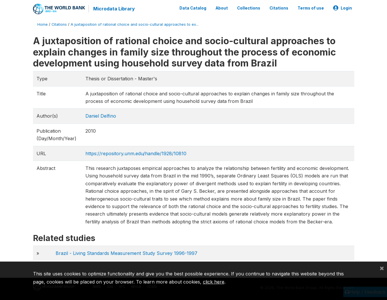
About (222, 8)
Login (342, 8)
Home (42, 24)
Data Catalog (192, 8)
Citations (278, 8)
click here (213, 282)
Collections (248, 8)
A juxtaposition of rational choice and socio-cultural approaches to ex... (135, 24)
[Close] (381, 267)
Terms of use (311, 8)
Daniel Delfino (100, 116)
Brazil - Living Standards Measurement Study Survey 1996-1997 (126, 253)
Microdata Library (114, 9)
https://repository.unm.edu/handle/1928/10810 (135, 153)
